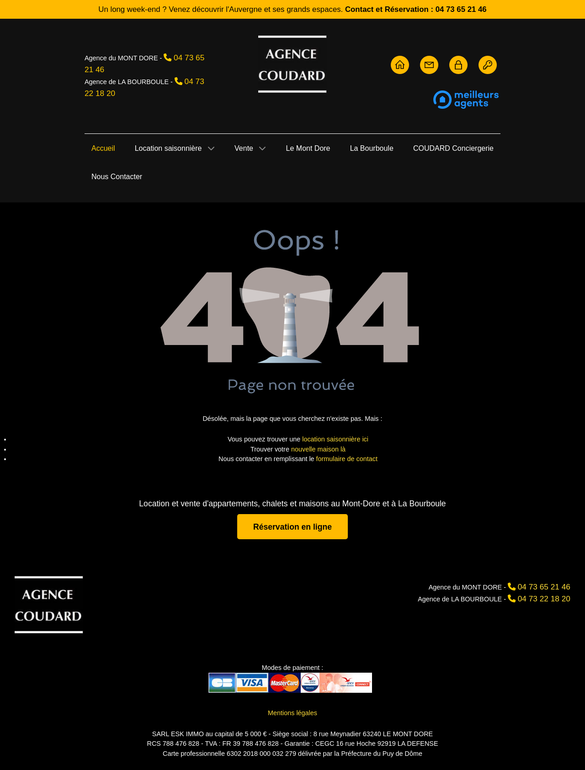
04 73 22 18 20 (544, 598)
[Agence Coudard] (49, 603)
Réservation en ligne (292, 526)
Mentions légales (292, 713)
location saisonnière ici (335, 439)
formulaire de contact (347, 458)
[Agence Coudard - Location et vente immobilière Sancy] (292, 63)
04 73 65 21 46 (544, 586)
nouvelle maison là (318, 449)
